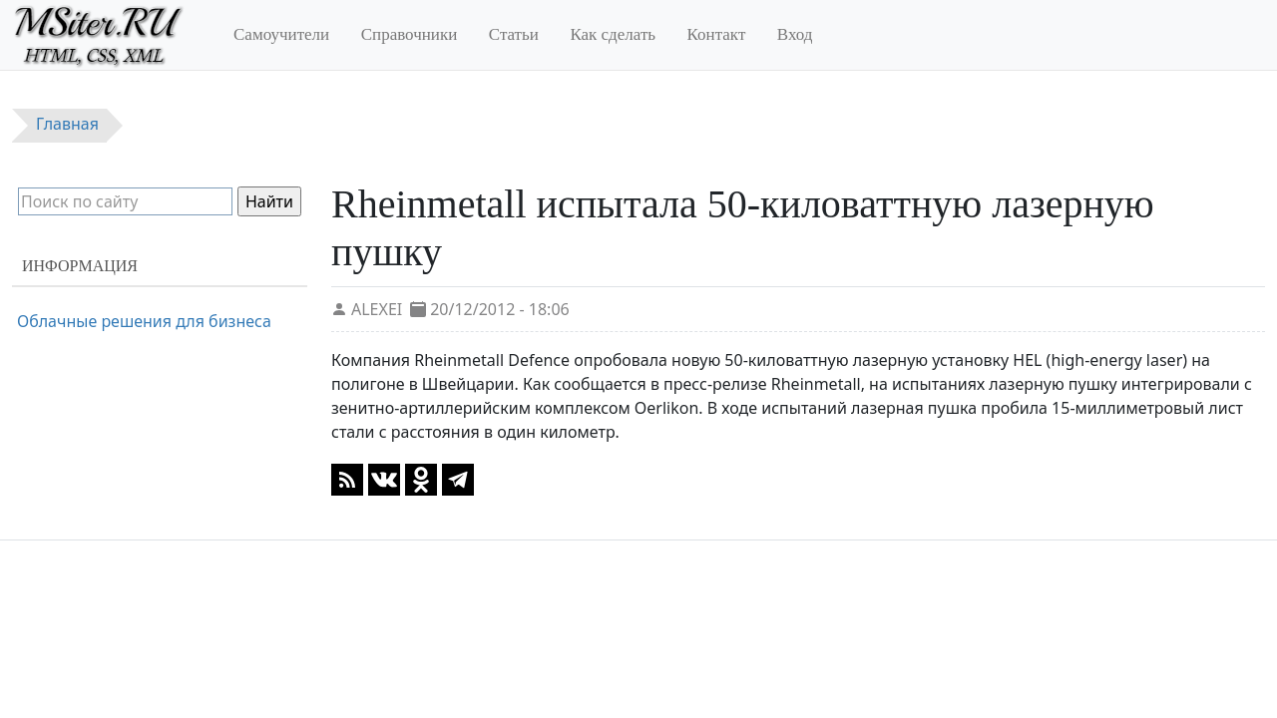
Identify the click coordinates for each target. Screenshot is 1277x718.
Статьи (514, 34)
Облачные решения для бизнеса (144, 321)
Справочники (409, 34)
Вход (795, 34)
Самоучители (281, 34)
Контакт (716, 34)
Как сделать (612, 34)
